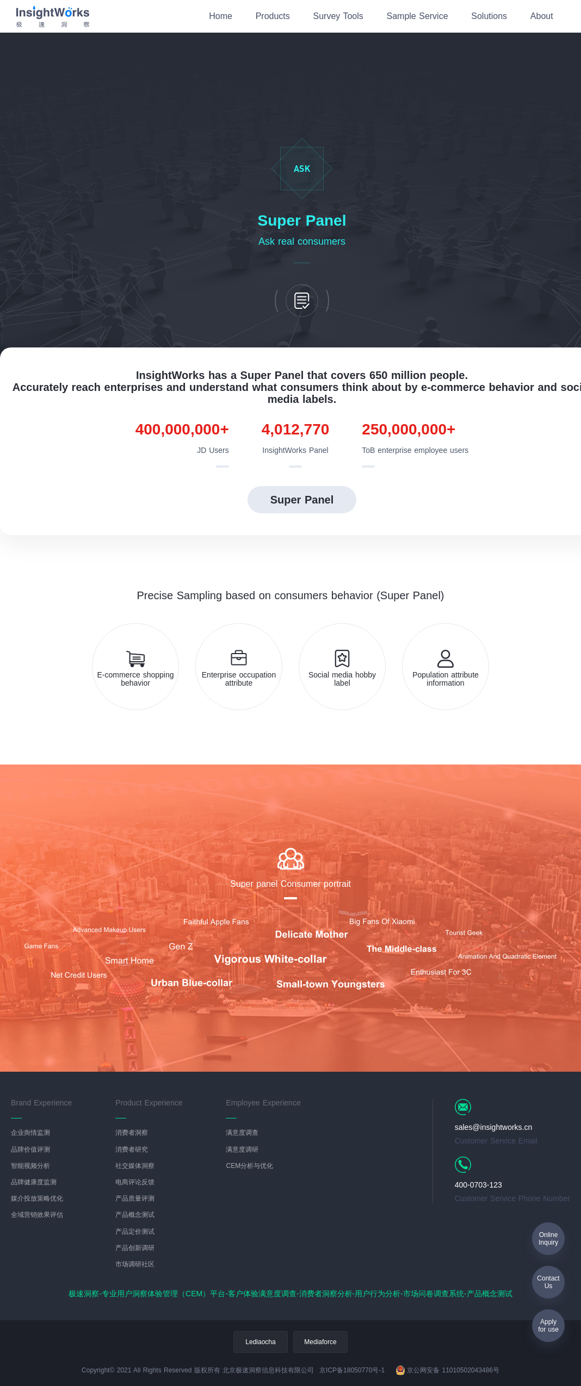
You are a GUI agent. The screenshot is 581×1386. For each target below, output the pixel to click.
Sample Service (417, 16)
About (541, 16)
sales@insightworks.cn (494, 1127)
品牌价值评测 (30, 1149)
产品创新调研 (134, 1248)
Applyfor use (548, 1325)
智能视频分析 (30, 1166)
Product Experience (148, 1102)
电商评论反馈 (134, 1182)
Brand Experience (41, 1102)
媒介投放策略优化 (37, 1198)
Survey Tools (338, 16)
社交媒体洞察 (134, 1166)
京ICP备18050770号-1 (352, 1370)
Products (273, 16)
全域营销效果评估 (37, 1215)
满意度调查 (242, 1132)
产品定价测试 (134, 1231)
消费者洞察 (131, 1132)
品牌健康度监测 (34, 1182)
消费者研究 (131, 1149)
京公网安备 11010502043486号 (447, 1370)
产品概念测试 (134, 1215)
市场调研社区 (134, 1264)
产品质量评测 (134, 1198)
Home (220, 16)
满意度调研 (242, 1149)
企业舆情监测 (30, 1132)
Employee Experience (263, 1102)
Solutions (489, 16)
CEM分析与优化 (249, 1166)
